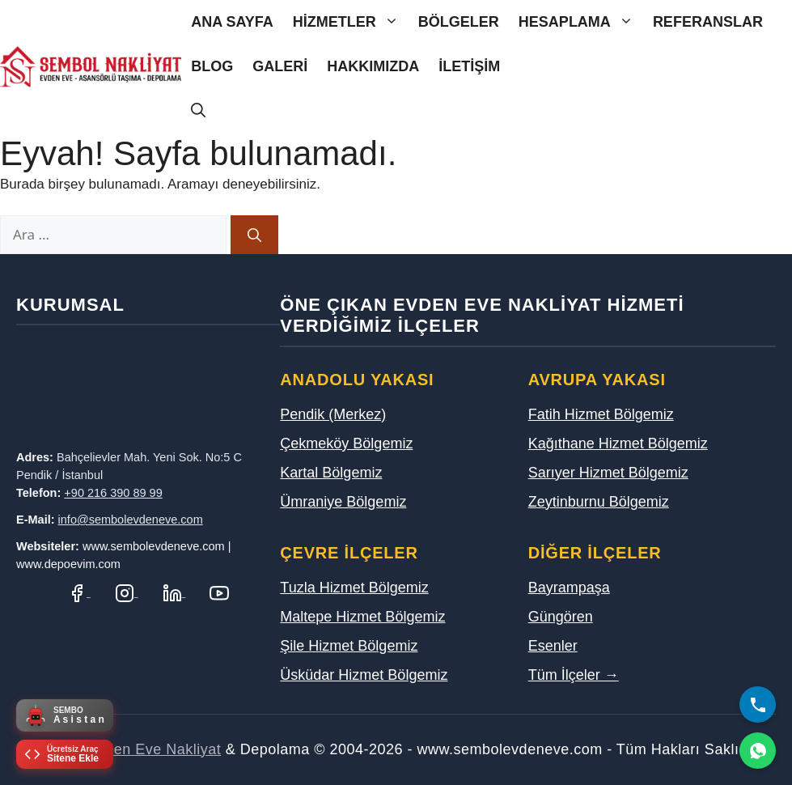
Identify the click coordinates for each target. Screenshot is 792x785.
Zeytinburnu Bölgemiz (598, 502)
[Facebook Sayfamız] (79, 592)
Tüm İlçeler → (573, 675)
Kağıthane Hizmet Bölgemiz (618, 443)
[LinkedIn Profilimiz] (174, 592)
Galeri (279, 66)
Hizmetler (351, 22)
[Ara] (254, 234)
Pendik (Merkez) (333, 414)
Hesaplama (581, 22)
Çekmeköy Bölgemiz (346, 443)
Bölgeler (458, 22)
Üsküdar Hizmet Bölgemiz (363, 675)
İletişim (469, 66)
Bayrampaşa (569, 587)
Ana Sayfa (232, 22)
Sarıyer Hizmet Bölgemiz (608, 473)
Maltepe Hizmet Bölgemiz (362, 617)
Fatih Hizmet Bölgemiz (601, 414)
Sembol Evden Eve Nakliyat (127, 749)
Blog (212, 66)
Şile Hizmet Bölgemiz (348, 646)
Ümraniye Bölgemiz (343, 502)
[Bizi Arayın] (757, 704)
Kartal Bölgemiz (331, 473)
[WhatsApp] (757, 750)
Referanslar (708, 22)
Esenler (553, 646)
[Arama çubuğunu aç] (198, 111)
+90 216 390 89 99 (113, 492)
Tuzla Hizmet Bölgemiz (354, 587)
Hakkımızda (373, 66)
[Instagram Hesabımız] (126, 592)
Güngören (560, 617)
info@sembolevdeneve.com (130, 519)
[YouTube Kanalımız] (219, 592)
